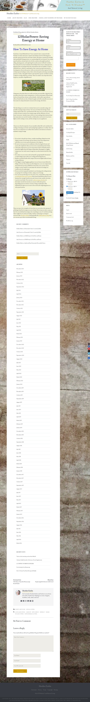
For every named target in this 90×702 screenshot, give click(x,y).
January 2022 (19, 297)
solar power (19, 614)
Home (9, 18)
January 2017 (19, 514)
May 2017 (19, 499)
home (47, 612)
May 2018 (19, 456)
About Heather (17, 18)
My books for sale (70, 18)
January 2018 (19, 471)
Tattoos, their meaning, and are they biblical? (26, 556)
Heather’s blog (25, 215)
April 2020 (19, 373)
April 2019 (19, 416)
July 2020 (19, 362)
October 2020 (20, 351)
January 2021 (19, 341)
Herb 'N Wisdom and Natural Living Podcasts (72, 144)
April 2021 (19, 330)
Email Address (69, 51)
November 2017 (20, 478)
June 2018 (19, 453)
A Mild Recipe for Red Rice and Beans (33, 236)
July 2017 (18, 492)
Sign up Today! (70, 64)
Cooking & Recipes (70, 132)
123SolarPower (20, 612)
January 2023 (19, 276)
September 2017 (20, 485)
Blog (25, 18)
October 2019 (20, 395)
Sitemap (56, 690)
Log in (67, 210)
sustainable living (31, 614)
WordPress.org (69, 220)
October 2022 (20, 283)
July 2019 (18, 406)
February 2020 (20, 380)
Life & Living (17, 25)
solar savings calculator (39, 180)
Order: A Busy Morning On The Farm (50, 18)
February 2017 (20, 510)
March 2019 (19, 420)
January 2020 (19, 384)
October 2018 (19, 438)
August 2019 (19, 402)
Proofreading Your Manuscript (23, 567)
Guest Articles (20, 609)
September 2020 (20, 355)
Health (67, 139)
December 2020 (20, 344)
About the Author (70, 128)
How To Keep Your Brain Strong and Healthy (26, 570)
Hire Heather (33, 18)
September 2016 (20, 521)
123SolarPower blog (44, 215)
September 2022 (20, 286)
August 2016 (19, 525)
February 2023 (20, 272)
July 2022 (19, 290)
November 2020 (20, 348)
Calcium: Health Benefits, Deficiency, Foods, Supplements (29, 560)
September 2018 (20, 442)
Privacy (40, 690)
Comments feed (70, 217)
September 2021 (20, 312)
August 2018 (19, 445)
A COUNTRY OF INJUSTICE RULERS (25, 563)
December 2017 (20, 474)
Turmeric (68, 159)
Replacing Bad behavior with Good (44, 582)
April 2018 (19, 460)
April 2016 (19, 539)
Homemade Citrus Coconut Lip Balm (33, 228)
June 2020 (19, 366)
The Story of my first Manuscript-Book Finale (21, 582)
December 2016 (20, 518)
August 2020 (19, 359)
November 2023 (20, 268)
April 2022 (19, 294)
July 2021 (18, 319)
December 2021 (20, 301)
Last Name (68, 45)
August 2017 (19, 489)
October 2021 (19, 308)
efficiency (35, 612)
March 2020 (19, 377)
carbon (28, 612)
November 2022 (20, 279)
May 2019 (19, 413)
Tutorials (68, 163)
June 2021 (19, 323)
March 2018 (19, 463)
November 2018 (20, 434)
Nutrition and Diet (70, 156)
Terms (44, 690)
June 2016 (19, 532)
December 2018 (20, 431)
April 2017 (19, 503)
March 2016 (19, 543)
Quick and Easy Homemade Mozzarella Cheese (35, 243)
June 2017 (19, 496)
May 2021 (19, 326)
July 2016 (18, 528)
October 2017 (20, 481)
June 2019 (19, 409)
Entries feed (69, 213)
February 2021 (20, 337)
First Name (68, 39)
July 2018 (18, 449)
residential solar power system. (24, 176)
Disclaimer (34, 690)
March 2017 (19, 507)
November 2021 (20, 304)
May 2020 (19, 369)
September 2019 (20, 398)
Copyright (50, 690)
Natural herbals (69, 152)
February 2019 (20, 424)
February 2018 (20, 467)
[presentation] (72, 58)
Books (76, 198)
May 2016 (19, 536)
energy (42, 612)
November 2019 (20, 391)
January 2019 (19, 427)
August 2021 (19, 315)
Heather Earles (13, 13)
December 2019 (20, 388)
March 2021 (19, 333)
